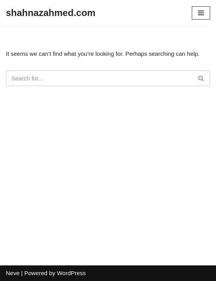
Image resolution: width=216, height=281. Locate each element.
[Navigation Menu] (201, 13)
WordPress (71, 273)
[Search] (99, 78)
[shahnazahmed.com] (50, 12)
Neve (13, 273)
